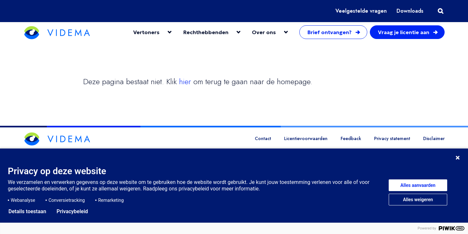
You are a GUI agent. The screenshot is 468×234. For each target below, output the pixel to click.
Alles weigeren (418, 199)
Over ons (264, 32)
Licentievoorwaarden (306, 138)
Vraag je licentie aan (408, 32)
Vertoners (146, 32)
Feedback (351, 138)
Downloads (409, 11)
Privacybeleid (72, 211)
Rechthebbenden (205, 32)
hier (185, 81)
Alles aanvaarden (418, 185)
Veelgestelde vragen (361, 11)
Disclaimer (434, 138)
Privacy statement (392, 138)
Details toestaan (27, 211)
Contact (263, 138)
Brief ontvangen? (334, 32)
